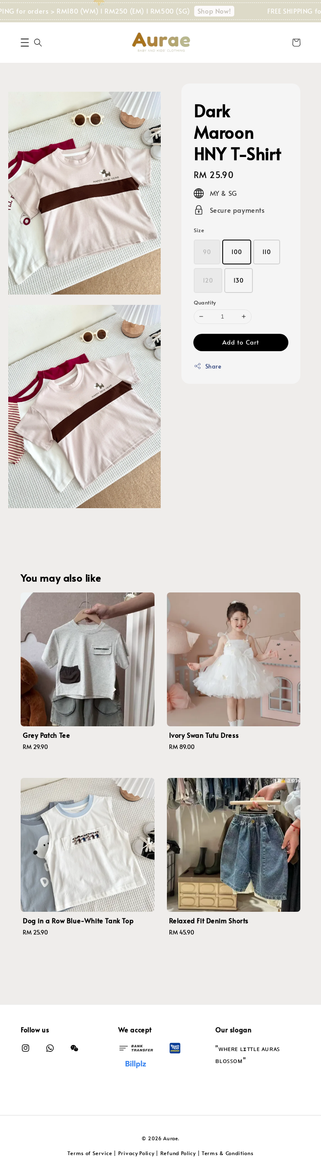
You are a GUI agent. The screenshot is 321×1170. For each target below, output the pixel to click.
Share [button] (207, 366)
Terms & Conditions (228, 1153)
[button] (25, 42)
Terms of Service (89, 1153)
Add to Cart (240, 342)
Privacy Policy (136, 1153)
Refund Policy (178, 1153)
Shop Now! (223, 10)
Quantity (205, 302)
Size (199, 230)
